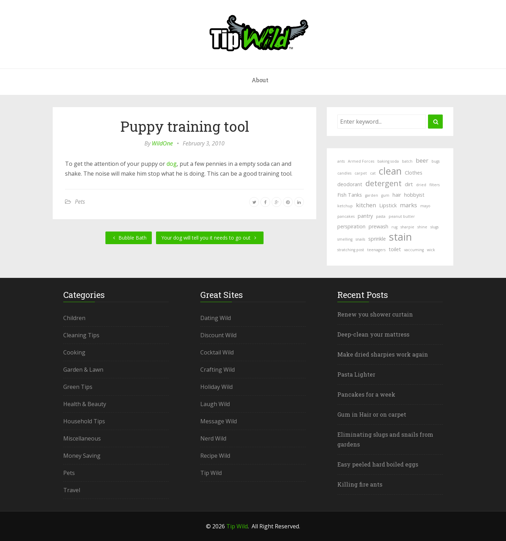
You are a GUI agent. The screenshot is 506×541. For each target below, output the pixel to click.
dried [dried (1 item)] (421, 184)
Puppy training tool (184, 126)
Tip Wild (211, 473)
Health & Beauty (84, 404)
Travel (71, 490)
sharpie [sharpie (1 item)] (407, 226)
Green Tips (77, 387)
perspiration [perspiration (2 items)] (351, 226)
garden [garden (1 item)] (371, 195)
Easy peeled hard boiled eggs (377, 464)
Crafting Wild (217, 369)
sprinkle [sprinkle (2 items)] (377, 238)
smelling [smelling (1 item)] (344, 239)
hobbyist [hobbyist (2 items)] (414, 194)
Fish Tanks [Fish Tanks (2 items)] (349, 194)
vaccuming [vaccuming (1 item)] (414, 249)
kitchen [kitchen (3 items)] (366, 205)
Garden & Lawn (83, 369)
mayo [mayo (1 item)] (425, 205)
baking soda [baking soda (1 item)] (388, 161)
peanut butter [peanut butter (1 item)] (402, 216)
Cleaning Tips (81, 335)
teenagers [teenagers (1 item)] (376, 249)
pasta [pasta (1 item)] (380, 216)
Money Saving (81, 455)
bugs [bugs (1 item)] (436, 161)
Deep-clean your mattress (373, 334)
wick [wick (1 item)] (431, 249)
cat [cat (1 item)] (373, 173)
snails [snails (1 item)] (360, 239)
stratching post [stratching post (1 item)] (350, 249)
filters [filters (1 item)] (434, 184)
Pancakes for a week (366, 394)
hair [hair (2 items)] (397, 194)
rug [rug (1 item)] (394, 226)
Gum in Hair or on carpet (371, 414)
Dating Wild (215, 318)
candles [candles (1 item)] (344, 173)
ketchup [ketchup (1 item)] (345, 205)
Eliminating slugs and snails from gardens (385, 439)
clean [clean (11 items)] (390, 171)
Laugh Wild (215, 404)
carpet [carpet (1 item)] (361, 173)
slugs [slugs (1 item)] (434, 226)
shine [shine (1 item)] (422, 226)
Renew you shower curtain (375, 314)
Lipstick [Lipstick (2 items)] (388, 205)
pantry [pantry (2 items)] (365, 216)
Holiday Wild (216, 387)
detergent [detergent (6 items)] (383, 183)
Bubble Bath (129, 237)
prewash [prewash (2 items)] (378, 226)
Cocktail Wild (217, 352)
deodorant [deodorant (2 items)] (349, 184)
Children (74, 318)
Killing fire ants (359, 484)
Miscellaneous (82, 438)
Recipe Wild (215, 455)
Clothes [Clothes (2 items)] (413, 172)
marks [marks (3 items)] (408, 205)
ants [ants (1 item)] (341, 161)
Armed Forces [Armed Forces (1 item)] (361, 161)
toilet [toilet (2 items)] (395, 249)
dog (172, 164)
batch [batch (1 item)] (407, 161)
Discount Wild (218, 335)
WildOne (162, 143)
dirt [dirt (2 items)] (409, 184)
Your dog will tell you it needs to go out (209, 237)
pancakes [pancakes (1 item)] (346, 216)
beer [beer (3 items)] (422, 160)
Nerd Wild (213, 438)
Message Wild (218, 421)
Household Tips (84, 421)
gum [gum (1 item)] (385, 195)
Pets (80, 202)
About (260, 80)
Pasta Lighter (356, 374)
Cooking (74, 352)
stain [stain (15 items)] (400, 237)
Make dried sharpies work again (382, 354)
